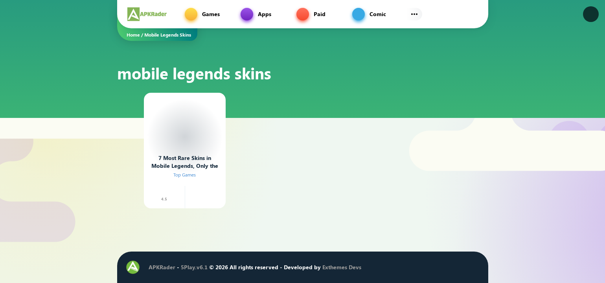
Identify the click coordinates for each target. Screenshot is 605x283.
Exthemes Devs (341, 267)
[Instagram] (427, 267)
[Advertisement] (79, 135)
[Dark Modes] (591, 14)
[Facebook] (404, 267)
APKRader (162, 267)
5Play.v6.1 (194, 267)
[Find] (474, 14)
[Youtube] (439, 267)
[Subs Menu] (414, 14)
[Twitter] (415, 267)
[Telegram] (451, 267)
